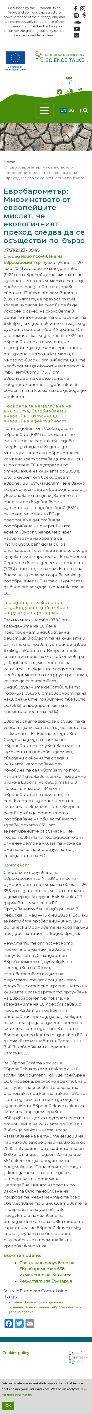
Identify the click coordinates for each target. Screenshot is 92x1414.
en (63, 110)
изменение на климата (29, 1307)
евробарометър (66, 1307)
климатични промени (44, 1302)
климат (15, 1302)
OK (8, 1406)
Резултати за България (45, 1280)
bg (71, 110)
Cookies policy (15, 1353)
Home (9, 162)
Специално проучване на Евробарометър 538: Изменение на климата (46, 1268)
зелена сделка (21, 1312)
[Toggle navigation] (45, 110)
